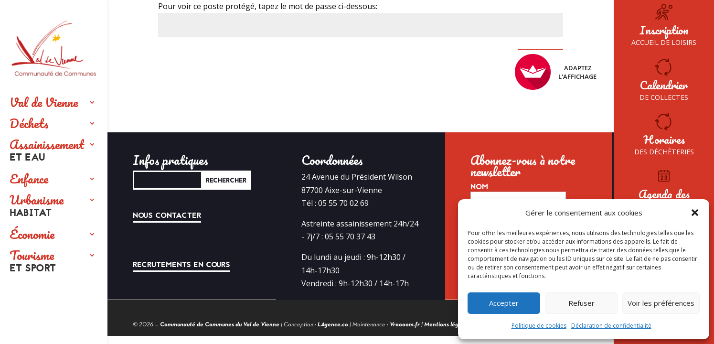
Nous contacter (167, 215)
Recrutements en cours (181, 264)
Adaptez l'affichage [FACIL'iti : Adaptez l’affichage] (556, 72)
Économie (32, 234)
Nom (479, 187)
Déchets (29, 123)
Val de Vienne (44, 102)
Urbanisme (37, 206)
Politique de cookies (539, 326)
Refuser (581, 303)
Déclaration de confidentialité (611, 326)
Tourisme (33, 261)
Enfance (29, 178)
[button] (695, 212)
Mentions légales (446, 325)
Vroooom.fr (405, 325)
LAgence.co (333, 325)
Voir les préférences (661, 303)
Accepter (504, 303)
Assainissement (47, 151)
